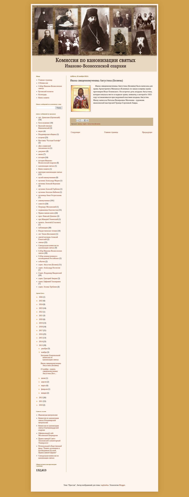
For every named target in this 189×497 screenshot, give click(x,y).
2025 (41, 301)
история (41, 157)
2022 (41, 312)
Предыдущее (147, 132)
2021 (41, 316)
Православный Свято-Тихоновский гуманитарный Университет (49, 441)
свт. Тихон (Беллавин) (47, 234)
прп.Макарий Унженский (48, 219)
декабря (44, 349)
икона (80, 124)
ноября (44, 352)
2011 (41, 401)
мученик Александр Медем (49, 181)
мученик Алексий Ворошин (49, 184)
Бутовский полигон (45, 92)
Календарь (42, 95)
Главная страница (111, 132)
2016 (41, 334)
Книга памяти (43, 98)
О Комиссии (43, 83)
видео (40, 131)
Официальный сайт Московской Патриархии (48, 434)
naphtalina (105, 485)
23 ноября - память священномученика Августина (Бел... (49, 371)
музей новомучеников (47, 178)
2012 (41, 398)
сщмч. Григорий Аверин (47, 278)
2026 (41, 297)
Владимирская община (47, 134)
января (44, 393)
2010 (41, 405)
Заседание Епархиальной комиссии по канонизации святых (50, 357)
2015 (41, 338)
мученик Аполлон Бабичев (48, 192)
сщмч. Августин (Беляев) (91, 124)
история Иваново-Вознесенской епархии (47, 162)
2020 (41, 319)
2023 (41, 308)
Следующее (75, 132)
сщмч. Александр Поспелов (49, 268)
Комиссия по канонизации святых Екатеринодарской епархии (48, 428)
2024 (41, 304)
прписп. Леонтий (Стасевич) (49, 222)
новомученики (44, 201)
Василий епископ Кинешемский (45, 127)
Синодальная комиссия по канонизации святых (48, 247)
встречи (41, 138)
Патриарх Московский (47, 207)
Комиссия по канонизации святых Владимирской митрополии (48, 420)
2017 (41, 330)
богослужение (43, 123)
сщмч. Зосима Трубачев (47, 287)
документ (42, 151)
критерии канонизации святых (50, 172)
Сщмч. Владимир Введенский (50, 273)
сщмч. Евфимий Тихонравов (49, 282)
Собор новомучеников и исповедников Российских (48, 257)
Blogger (122, 485)
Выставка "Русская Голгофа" (49, 141)
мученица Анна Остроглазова (50, 195)
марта (43, 386)
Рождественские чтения (47, 231)
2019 (41, 323)
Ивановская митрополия (47, 415)
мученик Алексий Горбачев (49, 189)
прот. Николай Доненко (47, 216)
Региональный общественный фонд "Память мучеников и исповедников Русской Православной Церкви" (50, 449)
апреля (44, 382)
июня (43, 378)
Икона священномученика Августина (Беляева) (51, 364)
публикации (43, 228)
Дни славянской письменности (44, 147)
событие (41, 262)
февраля (44, 389)
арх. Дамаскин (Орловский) (49, 117)
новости (41, 204)
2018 (41, 327)
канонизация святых (46, 166)
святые (41, 242)
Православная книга (46, 213)
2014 (41, 341)
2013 (41, 345)
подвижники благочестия (48, 210)
